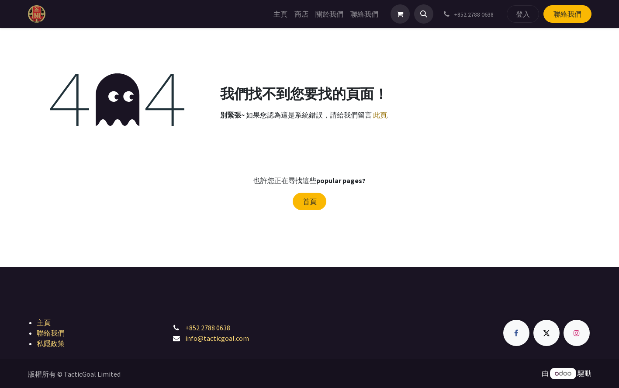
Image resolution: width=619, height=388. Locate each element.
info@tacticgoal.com (217, 338)
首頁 (310, 201)
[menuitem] (280, 14)
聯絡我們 (567, 14)
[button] (423, 14)
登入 (523, 14)
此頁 (380, 115)
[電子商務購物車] (400, 14)
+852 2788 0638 (207, 327)
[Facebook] (516, 333)
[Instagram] (577, 333)
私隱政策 (51, 343)
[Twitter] (546, 333)
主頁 (44, 322)
